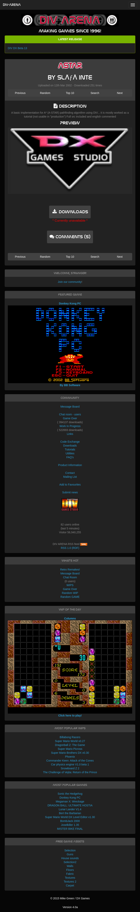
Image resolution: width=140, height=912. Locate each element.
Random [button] (45, 93)
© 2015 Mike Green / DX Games (70, 898)
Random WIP (70, 592)
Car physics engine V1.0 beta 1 (70, 764)
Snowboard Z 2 (70, 768)
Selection (70, 850)
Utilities (70, 453)
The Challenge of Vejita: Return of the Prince (70, 772)
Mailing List (70, 476)
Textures (70, 877)
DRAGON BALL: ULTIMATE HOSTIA (70, 805)
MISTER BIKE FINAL (70, 828)
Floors (70, 869)
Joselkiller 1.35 (70, 824)
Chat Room (70, 577)
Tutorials (70, 449)
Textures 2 (70, 881)
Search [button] (94, 93)
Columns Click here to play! (70, 667)
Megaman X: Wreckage (70, 801)
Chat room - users (70, 414)
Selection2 (70, 862)
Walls (70, 866)
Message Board (70, 406)
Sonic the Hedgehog (70, 793)
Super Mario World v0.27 (70, 741)
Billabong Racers (70, 737)
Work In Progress (70, 426)
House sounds (70, 858)
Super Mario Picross (70, 748)
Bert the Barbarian (70, 813)
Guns (70, 854)
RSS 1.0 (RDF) (70, 547)
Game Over (70, 418)
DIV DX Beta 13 (17, 48)
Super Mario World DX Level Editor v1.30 (70, 817)
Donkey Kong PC (69, 797)
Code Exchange (70, 441)
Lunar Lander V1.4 (70, 809)
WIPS (70, 585)
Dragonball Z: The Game (70, 745)
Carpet (70, 885)
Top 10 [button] (70, 93)
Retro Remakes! (70, 569)
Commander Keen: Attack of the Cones (70, 760)
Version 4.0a (70, 907)
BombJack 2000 (70, 821)
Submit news (70, 492)
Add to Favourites (70, 484)
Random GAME (70, 596)
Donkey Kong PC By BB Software (70, 344)
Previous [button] (20, 93)
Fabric (70, 873)
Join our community (69, 281)
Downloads (70, 445)
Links (70, 433)
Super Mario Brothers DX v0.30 (70, 752)
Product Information (70, 465)
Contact (70, 472)
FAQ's (70, 457)
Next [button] (120, 93)
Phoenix (70, 756)
